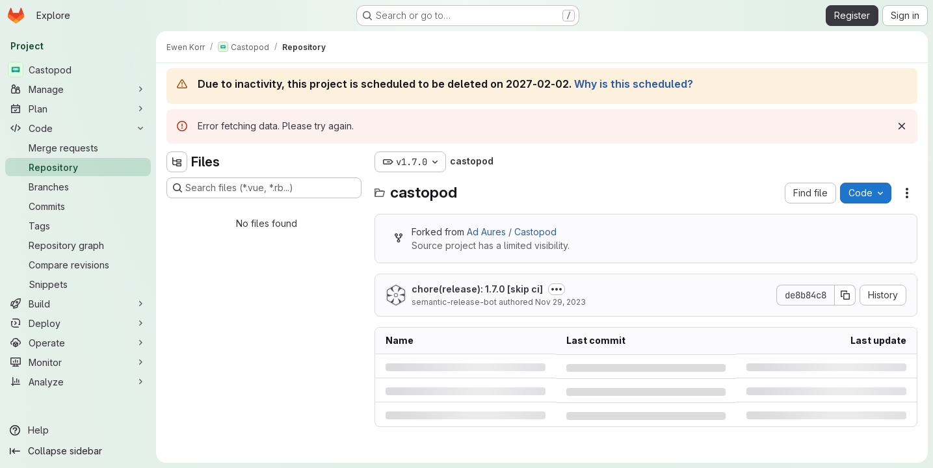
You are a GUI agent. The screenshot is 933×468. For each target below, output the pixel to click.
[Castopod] (78, 69)
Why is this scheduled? (633, 83)
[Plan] (78, 108)
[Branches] (78, 186)
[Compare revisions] (78, 264)
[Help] (78, 430)
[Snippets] (78, 284)
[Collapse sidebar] (78, 451)
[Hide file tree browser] (176, 161)
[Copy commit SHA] (845, 295)
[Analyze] (78, 381)
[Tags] (78, 225)
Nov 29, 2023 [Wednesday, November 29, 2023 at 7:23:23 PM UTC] (560, 302)
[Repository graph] (78, 245)
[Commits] (78, 206)
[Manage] (78, 89)
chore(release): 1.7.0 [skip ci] (477, 288)
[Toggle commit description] (556, 289)
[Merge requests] (78, 147)
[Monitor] (78, 362)
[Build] (78, 303)
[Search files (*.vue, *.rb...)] (263, 187)
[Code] (78, 128)
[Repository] (78, 167)
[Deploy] (78, 323)
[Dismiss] (902, 126)
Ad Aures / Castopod (512, 231)
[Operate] (78, 342)
